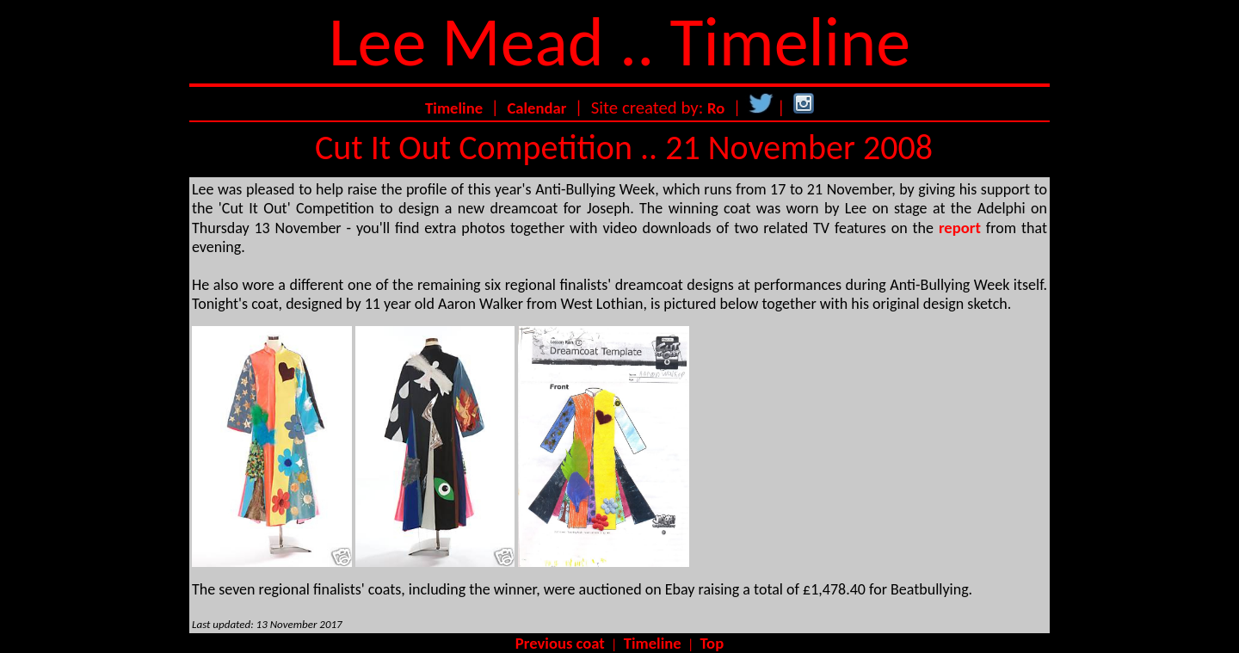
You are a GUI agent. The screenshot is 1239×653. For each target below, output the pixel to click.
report (960, 227)
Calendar (536, 108)
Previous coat (560, 643)
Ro (715, 108)
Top (712, 643)
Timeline (454, 108)
